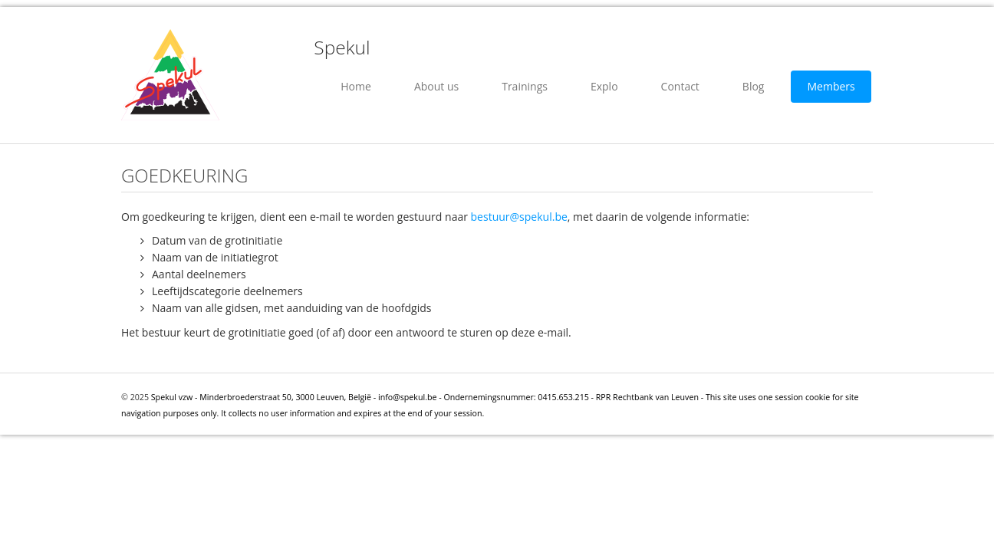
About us (436, 86)
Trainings (525, 86)
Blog (753, 86)
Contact (680, 86)
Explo (604, 86)
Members (830, 86)
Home (356, 86)
